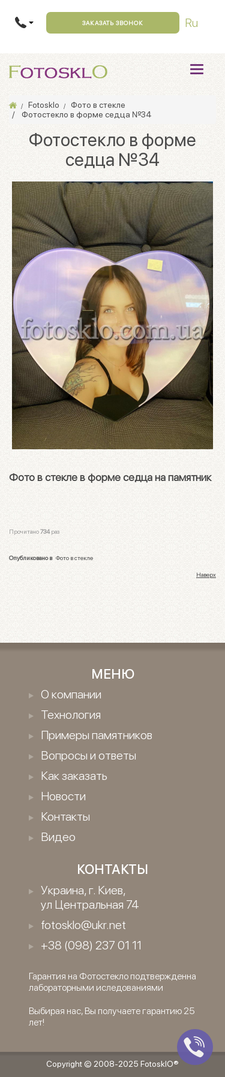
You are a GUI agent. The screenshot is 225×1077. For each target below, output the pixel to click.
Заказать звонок (112, 22)
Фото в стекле (74, 557)
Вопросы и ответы (88, 755)
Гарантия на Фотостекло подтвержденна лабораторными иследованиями (112, 981)
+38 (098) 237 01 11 (91, 945)
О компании (71, 694)
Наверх (206, 574)
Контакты (65, 816)
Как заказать (74, 776)
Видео (58, 837)
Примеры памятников (96, 735)
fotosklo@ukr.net (83, 925)
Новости (63, 796)
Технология (71, 714)
